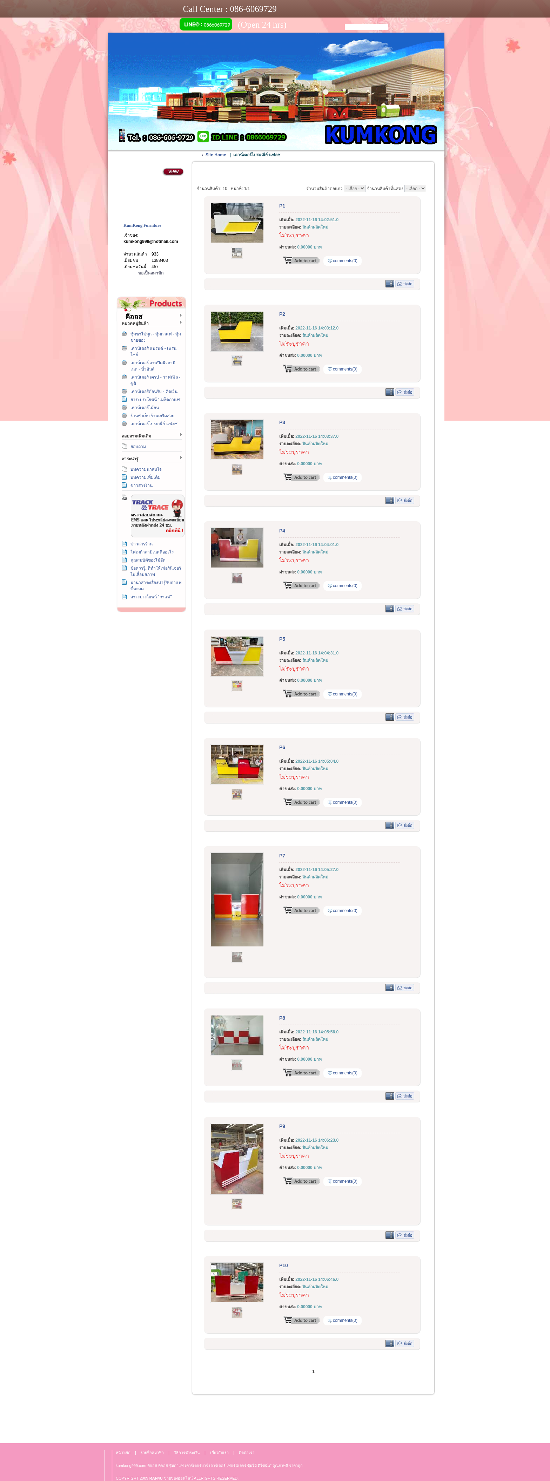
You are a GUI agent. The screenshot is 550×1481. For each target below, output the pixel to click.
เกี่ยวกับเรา (150, 695)
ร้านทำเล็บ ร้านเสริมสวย (152, 415)
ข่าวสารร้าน (141, 485)
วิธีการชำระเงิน (150, 632)
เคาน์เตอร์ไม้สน (144, 407)
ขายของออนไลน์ (178, 1478)
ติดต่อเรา (150, 664)
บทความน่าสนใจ (146, 469)
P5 (282, 639)
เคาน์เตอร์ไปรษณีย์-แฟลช (153, 423)
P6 (282, 747)
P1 (282, 206)
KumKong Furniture (142, 225)
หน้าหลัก (123, 1453)
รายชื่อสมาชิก (152, 1453)
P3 (282, 422)
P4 (282, 531)
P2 (282, 314)
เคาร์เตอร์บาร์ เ (197, 1465)
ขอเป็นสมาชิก (150, 273)
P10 (283, 1265)
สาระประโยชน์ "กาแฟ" (151, 597)
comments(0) (345, 260)
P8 (282, 1018)
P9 (282, 1126)
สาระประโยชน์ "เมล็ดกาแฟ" (155, 399)
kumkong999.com (131, 1465)
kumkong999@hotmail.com (150, 241)
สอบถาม (138, 446)
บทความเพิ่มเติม (145, 477)
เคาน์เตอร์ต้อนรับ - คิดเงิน (153, 391)
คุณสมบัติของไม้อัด (148, 560)
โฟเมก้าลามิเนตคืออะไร (152, 552)
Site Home (216, 154)
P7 (282, 855)
